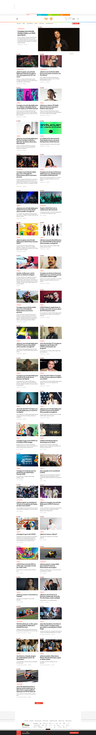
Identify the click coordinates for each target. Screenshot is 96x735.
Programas (30, 23)
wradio (46, 725)
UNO (43, 725)
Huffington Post (37, 725)
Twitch (52, 709)
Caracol (68, 723)
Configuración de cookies (53, 720)
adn (63, 723)
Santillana (46, 723)
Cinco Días (50, 725)
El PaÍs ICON (50, 726)
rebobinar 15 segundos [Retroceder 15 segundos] (44, 733)
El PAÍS (35, 723)
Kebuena (66, 725)
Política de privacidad (38, 720)
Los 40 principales (41, 723)
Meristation (65, 726)
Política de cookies (45, 720)
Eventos (36, 23)
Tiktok (43, 709)
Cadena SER (56, 723)
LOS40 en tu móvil (61, 720)
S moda (55, 726)
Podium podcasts (45, 726)
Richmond (35, 726)
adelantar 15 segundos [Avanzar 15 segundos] (51, 733)
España (73, 18)
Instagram (41, 709)
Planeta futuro (62, 725)
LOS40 (28, 14)
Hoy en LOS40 (41, 23)
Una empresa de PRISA (26, 724)
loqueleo (59, 726)
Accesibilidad (31, 720)
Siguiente (38, 703)
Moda (18, 438)
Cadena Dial (54, 725)
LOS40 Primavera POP (49, 23)
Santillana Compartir (51, 723)
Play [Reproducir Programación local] (48, 732)
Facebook (50, 709)
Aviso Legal (26, 720)
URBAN (61, 14)
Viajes (42, 653)
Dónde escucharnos (68, 720)
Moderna (40, 726)
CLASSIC (39, 14)
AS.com (59, 723)
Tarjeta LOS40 (21, 28)
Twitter (48, 709)
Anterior (41, 733)
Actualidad (19, 169)
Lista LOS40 (19, 23)
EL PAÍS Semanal (58, 725)
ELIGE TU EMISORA (73, 732)
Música (23, 23)
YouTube (46, 709)
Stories (54, 709)
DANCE (50, 14)
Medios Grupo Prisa (26, 727)
